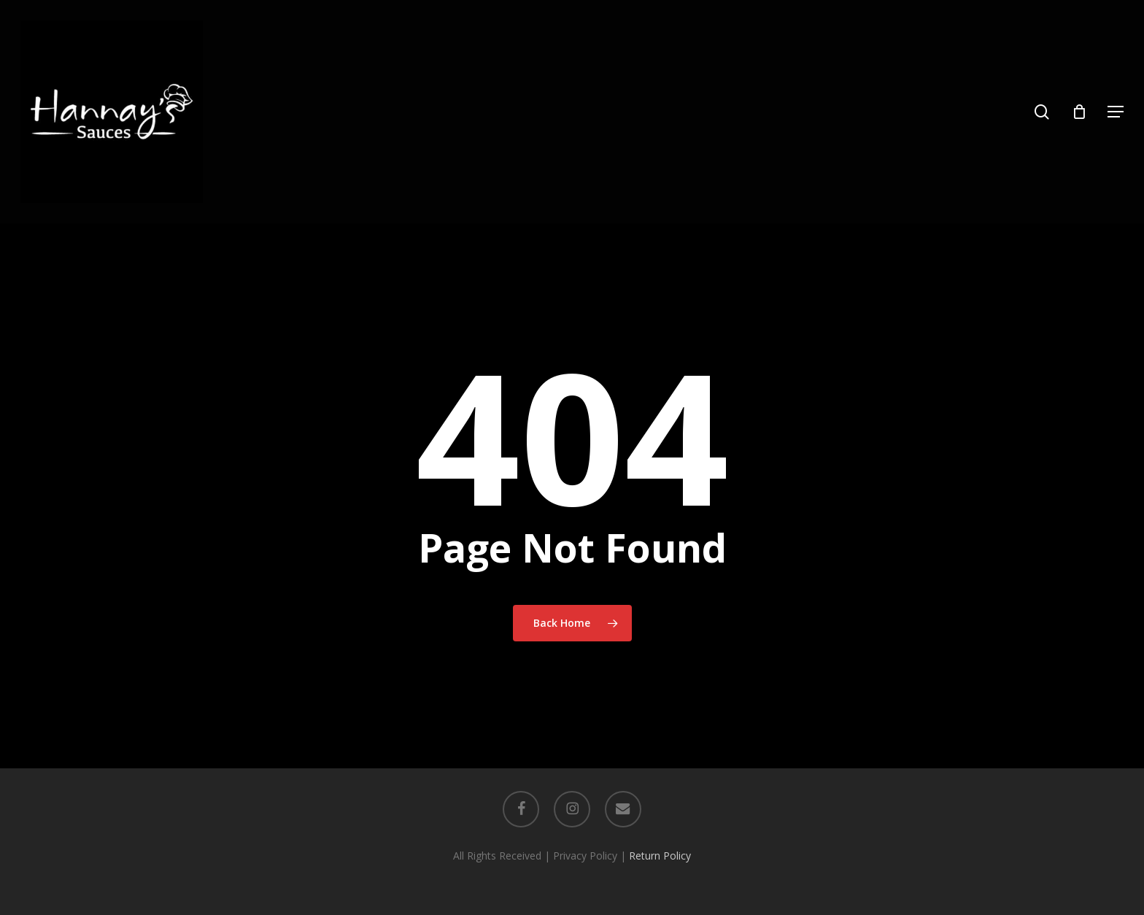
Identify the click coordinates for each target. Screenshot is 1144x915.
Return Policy (660, 855)
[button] (1116, 112)
